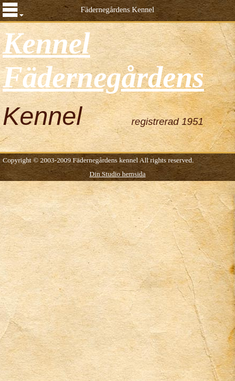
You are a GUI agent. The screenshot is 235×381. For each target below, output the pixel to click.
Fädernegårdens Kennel (117, 9)
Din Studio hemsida (118, 174)
